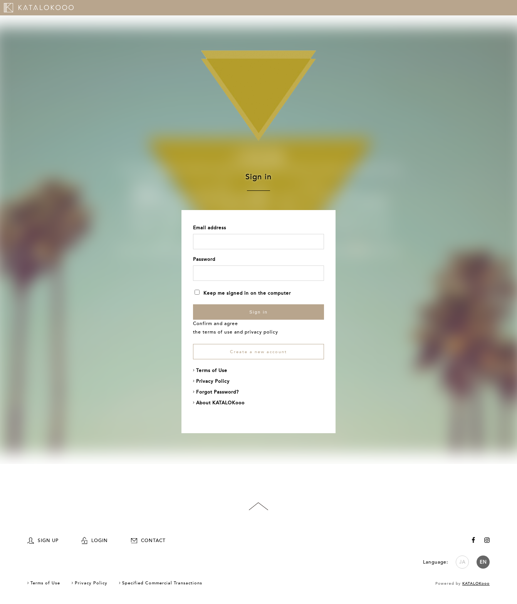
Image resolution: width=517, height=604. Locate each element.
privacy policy (261, 332)
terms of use (218, 332)
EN (483, 562)
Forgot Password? (217, 392)
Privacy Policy (213, 381)
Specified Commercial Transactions (162, 583)
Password (204, 259)
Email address (209, 227)
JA (462, 562)
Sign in (258, 312)
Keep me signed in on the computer (243, 293)
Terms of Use (211, 370)
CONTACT (148, 540)
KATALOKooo (476, 583)
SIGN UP (43, 540)
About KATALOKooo (220, 402)
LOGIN (95, 540)
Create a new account (258, 351)
